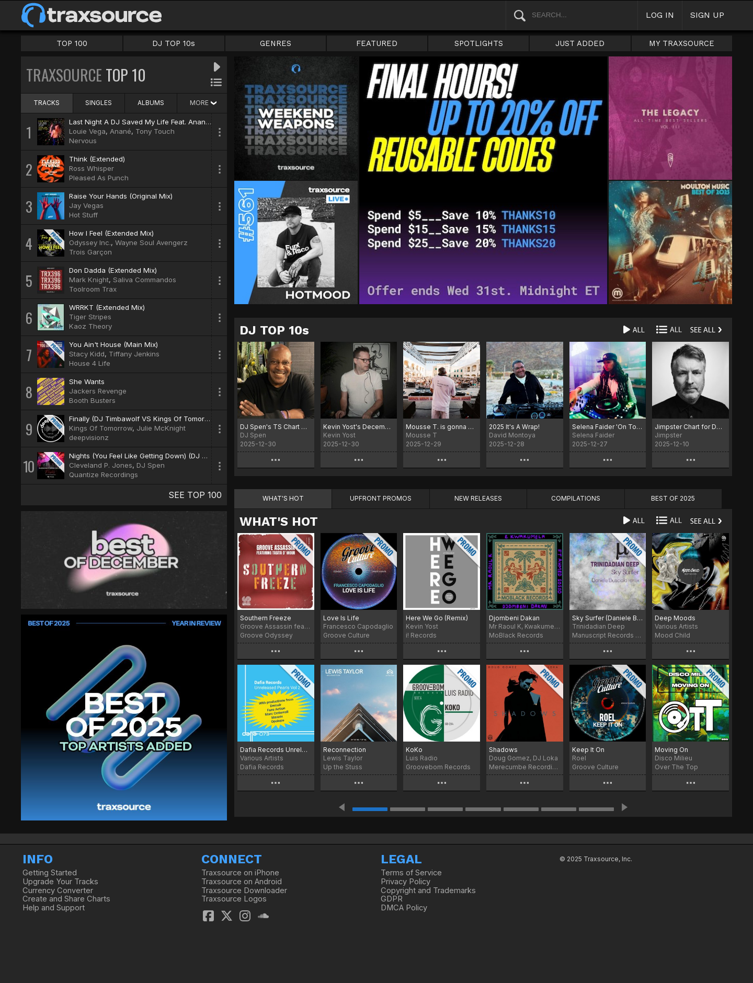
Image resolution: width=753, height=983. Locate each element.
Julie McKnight (161, 428)
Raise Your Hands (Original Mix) (121, 196)
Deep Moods (675, 618)
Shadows (503, 750)
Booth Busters (92, 400)
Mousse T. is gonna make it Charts (441, 427)
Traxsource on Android (241, 881)
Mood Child (672, 635)
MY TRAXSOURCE (681, 43)
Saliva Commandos (144, 279)
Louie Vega (87, 131)
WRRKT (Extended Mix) (107, 307)
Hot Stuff (83, 215)
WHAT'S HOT (278, 521)
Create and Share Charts (66, 899)
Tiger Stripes (90, 317)
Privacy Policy (405, 881)
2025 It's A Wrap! (514, 427)
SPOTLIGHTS (478, 43)
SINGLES (98, 103)
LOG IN (660, 15)
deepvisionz (89, 437)
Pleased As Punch (99, 178)
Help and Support (53, 907)
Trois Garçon (90, 252)
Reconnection (344, 750)
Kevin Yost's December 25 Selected (359, 427)
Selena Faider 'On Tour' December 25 (608, 427)
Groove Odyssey (266, 635)
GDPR (392, 899)
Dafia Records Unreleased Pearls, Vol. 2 (276, 750)
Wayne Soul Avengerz (151, 242)
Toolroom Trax (93, 289)
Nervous (83, 140)
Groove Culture (346, 635)
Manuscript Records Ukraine (608, 635)
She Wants (87, 381)
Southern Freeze (265, 618)
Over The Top (676, 767)
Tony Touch (155, 131)
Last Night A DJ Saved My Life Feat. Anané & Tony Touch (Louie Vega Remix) (196, 122)
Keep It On (588, 750)
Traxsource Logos (234, 899)
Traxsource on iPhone (240, 872)
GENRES (275, 43)
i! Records (421, 635)
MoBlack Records (516, 635)
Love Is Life (341, 618)
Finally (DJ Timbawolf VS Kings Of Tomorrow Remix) (155, 418)
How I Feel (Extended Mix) (111, 233)
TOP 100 (71, 43)
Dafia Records (262, 767)
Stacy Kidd (87, 354)
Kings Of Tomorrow (100, 428)
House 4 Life (89, 363)
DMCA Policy (404, 907)
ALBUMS (151, 103)
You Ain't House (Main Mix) (113, 344)
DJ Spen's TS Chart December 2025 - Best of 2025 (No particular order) (276, 427)
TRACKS (46, 103)
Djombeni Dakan (514, 618)
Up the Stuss (342, 767)
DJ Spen (150, 465)
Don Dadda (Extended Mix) (113, 270)
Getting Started (49, 872)
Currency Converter (57, 890)
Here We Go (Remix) (437, 618)
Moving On (671, 750)
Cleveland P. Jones (100, 465)
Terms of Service (411, 872)
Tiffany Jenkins (134, 354)
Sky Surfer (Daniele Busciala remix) (608, 618)
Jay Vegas (86, 205)
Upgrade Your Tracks (60, 881)
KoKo (414, 750)
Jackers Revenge (98, 391)
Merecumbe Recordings (525, 767)
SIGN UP (707, 15)
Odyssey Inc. (90, 242)
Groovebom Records (438, 767)
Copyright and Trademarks (428, 890)
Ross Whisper (91, 168)
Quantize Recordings (103, 474)
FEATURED (376, 43)
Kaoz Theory (90, 326)
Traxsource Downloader (244, 890)
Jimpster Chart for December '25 (690, 427)
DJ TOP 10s (173, 43)
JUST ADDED (579, 43)
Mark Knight (89, 279)
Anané (120, 131)
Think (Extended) (97, 159)
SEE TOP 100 (195, 495)
